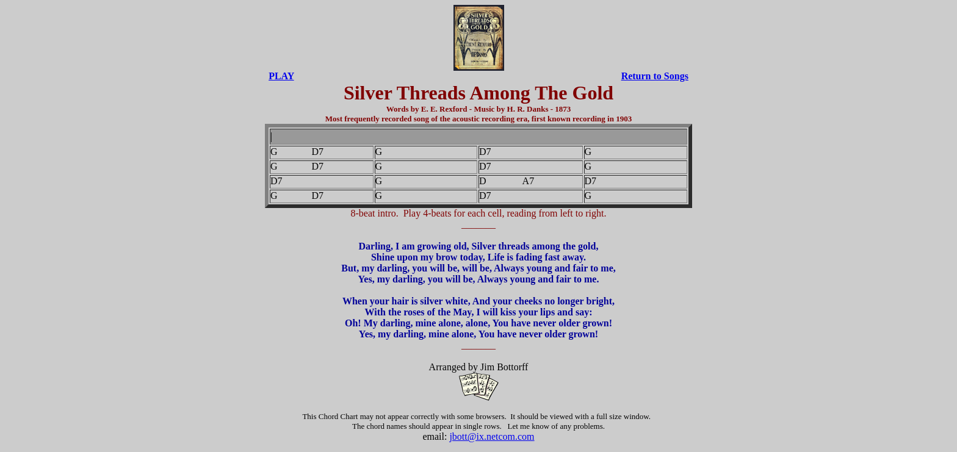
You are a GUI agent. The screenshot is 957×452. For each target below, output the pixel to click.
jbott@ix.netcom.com (491, 436)
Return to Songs (654, 76)
